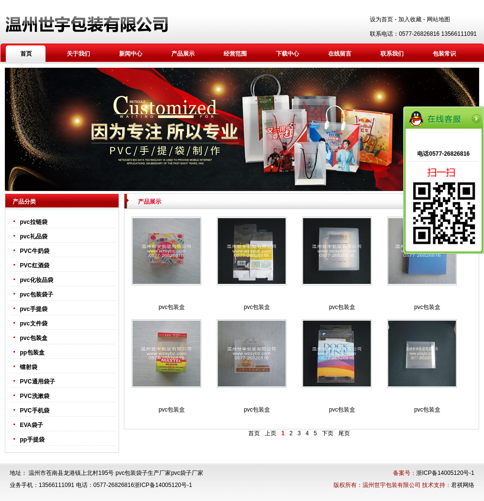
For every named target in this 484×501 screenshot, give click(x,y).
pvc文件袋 (33, 323)
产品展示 (183, 53)
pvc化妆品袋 (36, 280)
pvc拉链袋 (33, 222)
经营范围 (235, 53)
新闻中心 (130, 53)
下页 (327, 433)
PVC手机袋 (34, 410)
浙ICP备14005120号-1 (445, 473)
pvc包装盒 (33, 338)
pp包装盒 (32, 352)
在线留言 (339, 53)
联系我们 (392, 53)
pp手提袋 (32, 439)
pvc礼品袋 (33, 236)
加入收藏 (410, 19)
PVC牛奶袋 (34, 251)
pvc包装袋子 (36, 294)
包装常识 (444, 53)
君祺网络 (462, 485)
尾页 (344, 433)
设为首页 (381, 19)
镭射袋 (28, 367)
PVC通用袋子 (37, 381)
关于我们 (78, 53)
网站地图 (438, 19)
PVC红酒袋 (34, 265)
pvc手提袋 (33, 309)
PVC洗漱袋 (34, 396)
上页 (270, 433)
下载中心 (287, 53)
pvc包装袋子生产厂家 (143, 473)
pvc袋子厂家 (187, 473)
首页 (26, 53)
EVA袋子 (31, 425)
